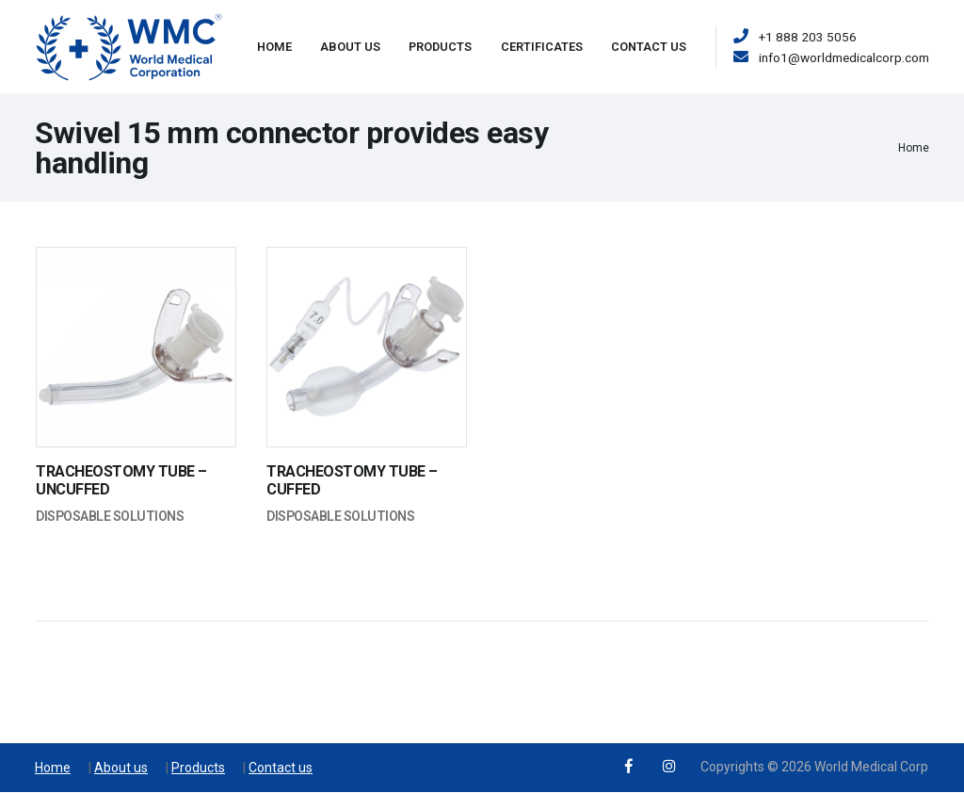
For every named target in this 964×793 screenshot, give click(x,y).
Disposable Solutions (110, 516)
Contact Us (648, 47)
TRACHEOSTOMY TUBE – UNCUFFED (121, 480)
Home (274, 47)
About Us (350, 47)
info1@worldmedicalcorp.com (844, 57)
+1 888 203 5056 (808, 36)
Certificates (542, 47)
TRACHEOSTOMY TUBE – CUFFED (352, 480)
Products (440, 47)
